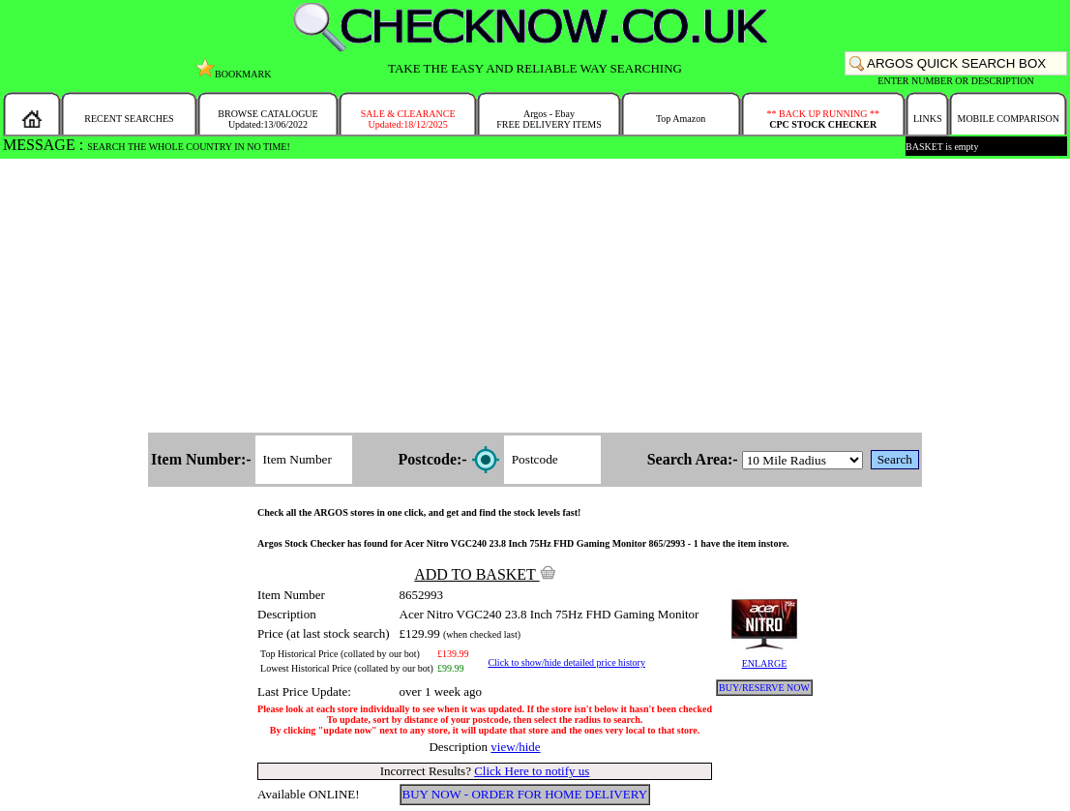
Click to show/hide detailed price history (566, 662)
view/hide (515, 746)
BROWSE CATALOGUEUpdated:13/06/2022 (267, 119)
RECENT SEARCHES (128, 118)
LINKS (927, 118)
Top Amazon (680, 118)
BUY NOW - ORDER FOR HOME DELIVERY (525, 794)
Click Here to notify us (531, 771)
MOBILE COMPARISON (1007, 118)
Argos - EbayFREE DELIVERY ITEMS (549, 119)
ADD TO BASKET (484, 574)
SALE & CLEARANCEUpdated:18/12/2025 (408, 119)
